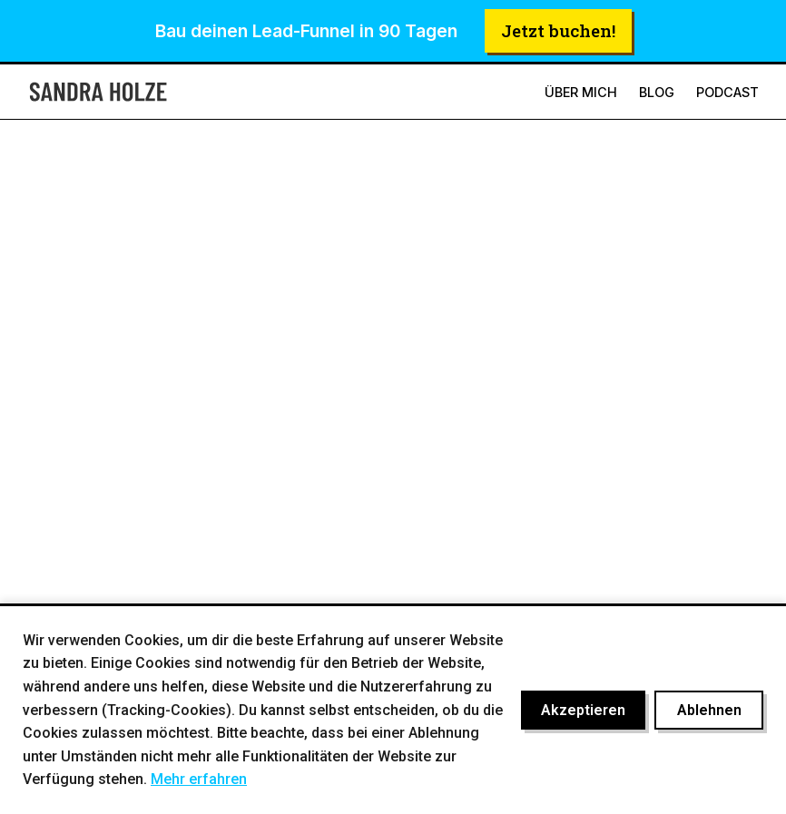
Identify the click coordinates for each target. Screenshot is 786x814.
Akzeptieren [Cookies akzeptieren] (583, 710)
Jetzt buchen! (558, 30)
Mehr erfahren (199, 779)
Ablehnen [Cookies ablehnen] (709, 710)
